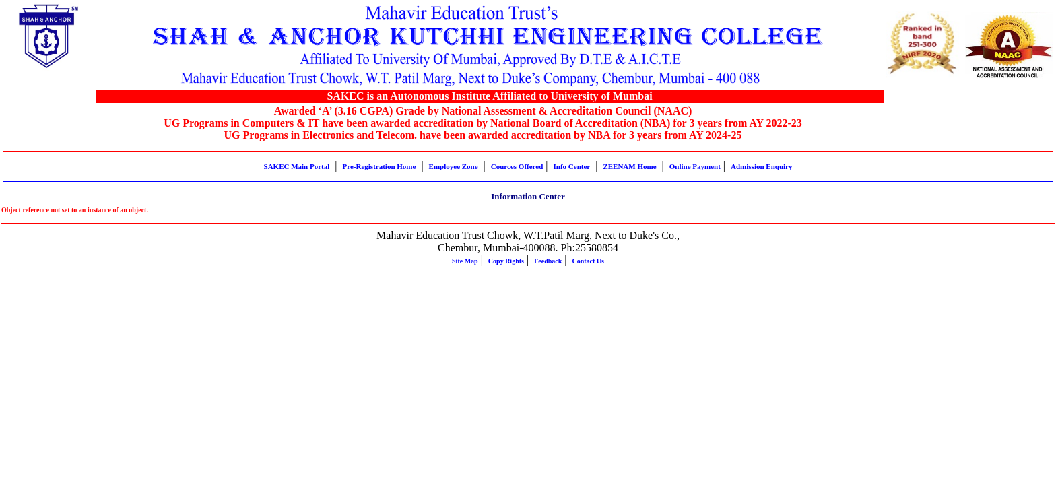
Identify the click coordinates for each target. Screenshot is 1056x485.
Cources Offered (517, 166)
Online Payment (695, 166)
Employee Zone (453, 166)
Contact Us (588, 261)
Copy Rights (506, 261)
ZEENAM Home (629, 166)
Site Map (465, 261)
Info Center (572, 166)
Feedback (548, 261)
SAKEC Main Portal (297, 166)
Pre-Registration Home (379, 166)
